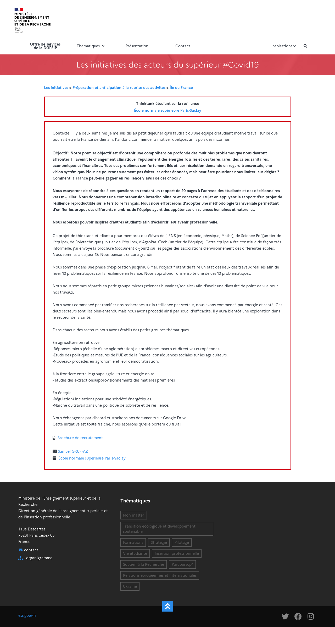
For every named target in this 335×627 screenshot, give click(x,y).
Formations (133, 542)
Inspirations (284, 46)
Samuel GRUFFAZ (73, 451)
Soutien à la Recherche (143, 564)
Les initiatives (56, 87)
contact (31, 550)
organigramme (39, 558)
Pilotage (182, 542)
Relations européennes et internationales (160, 575)
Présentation (137, 46)
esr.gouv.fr (27, 615)
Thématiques (91, 46)
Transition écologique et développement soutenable (159, 529)
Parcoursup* (182, 564)
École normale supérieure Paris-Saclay (167, 110)
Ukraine (130, 586)
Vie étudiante (135, 553)
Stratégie (159, 542)
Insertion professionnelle (177, 553)
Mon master (133, 515)
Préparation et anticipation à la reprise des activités (118, 87)
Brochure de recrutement (80, 437)
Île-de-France (181, 87)
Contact (182, 46)
